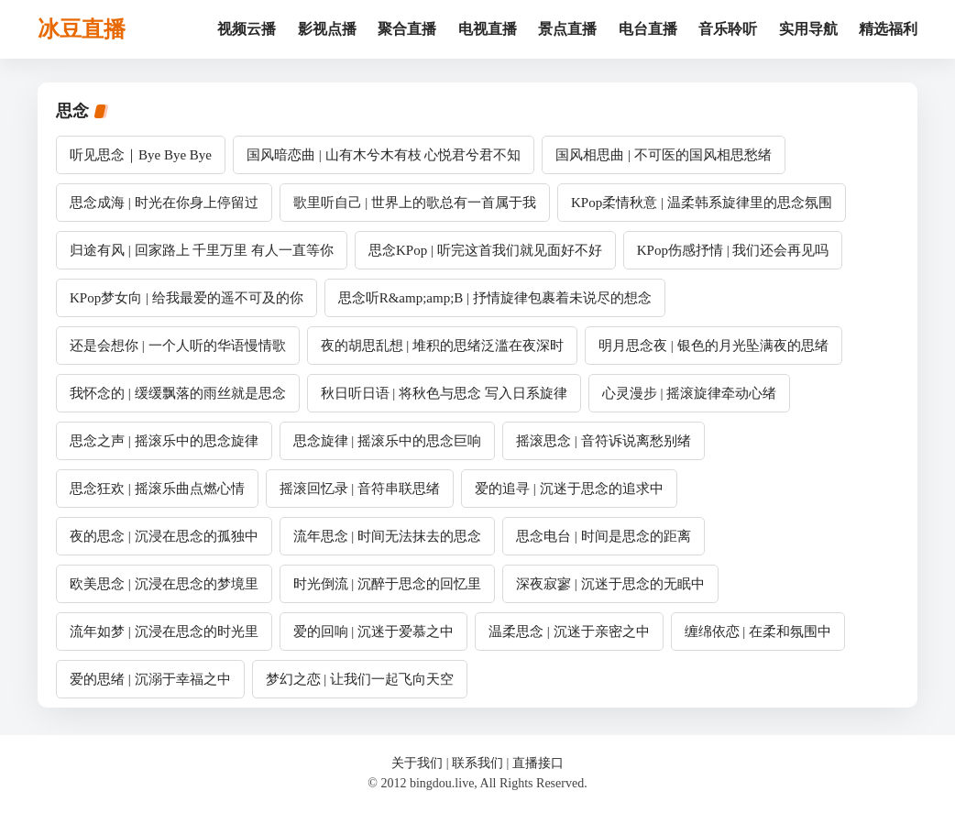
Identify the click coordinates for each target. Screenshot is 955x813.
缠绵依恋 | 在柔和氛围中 (758, 631)
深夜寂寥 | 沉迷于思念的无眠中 (610, 584)
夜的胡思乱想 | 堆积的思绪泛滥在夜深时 (443, 345)
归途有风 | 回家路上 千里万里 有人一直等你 (202, 250)
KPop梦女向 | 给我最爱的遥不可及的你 (186, 298)
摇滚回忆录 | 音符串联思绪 (360, 488)
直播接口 (538, 763)
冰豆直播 (82, 29)
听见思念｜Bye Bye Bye (141, 155)
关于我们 (417, 763)
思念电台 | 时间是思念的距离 (603, 536)
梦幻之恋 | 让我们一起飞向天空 (360, 679)
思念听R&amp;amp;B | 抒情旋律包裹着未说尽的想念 (495, 298)
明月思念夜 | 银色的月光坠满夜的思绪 (713, 345)
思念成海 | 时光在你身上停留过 (164, 202)
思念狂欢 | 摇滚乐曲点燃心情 (157, 488)
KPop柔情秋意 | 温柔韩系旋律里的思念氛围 (701, 202)
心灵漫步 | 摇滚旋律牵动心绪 (689, 393)
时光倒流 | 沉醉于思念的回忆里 (387, 584)
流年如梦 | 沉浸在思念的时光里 (164, 631)
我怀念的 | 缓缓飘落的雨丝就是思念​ (178, 393)
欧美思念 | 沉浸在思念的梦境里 (164, 584)
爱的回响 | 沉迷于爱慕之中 (374, 631)
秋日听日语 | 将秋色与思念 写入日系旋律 (444, 393)
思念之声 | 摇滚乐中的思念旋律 (164, 441)
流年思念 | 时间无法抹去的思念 (387, 536)
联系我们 (477, 763)
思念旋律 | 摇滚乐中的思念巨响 (387, 441)
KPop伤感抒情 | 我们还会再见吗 (733, 250)
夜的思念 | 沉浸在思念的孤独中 (164, 536)
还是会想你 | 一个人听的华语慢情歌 (178, 345)
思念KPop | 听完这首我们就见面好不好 (485, 250)
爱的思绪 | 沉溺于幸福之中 (150, 679)
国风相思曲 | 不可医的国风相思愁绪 (663, 155)
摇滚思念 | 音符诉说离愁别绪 (603, 441)
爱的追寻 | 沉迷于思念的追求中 (569, 488)
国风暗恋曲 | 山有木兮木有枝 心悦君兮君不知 (384, 155)
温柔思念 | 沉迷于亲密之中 (569, 631)
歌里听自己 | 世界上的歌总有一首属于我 (415, 202)
